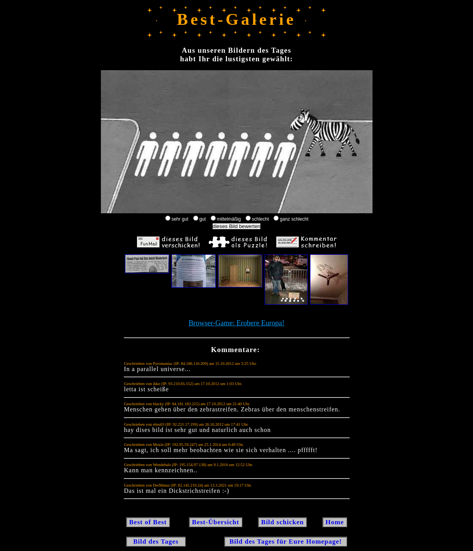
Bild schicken (282, 522)
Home (335, 522)
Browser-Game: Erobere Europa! (236, 323)
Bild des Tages (156, 541)
